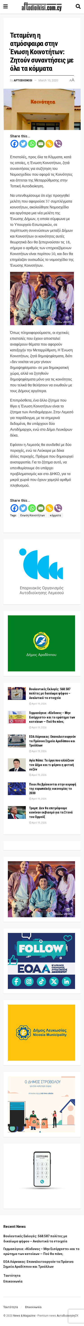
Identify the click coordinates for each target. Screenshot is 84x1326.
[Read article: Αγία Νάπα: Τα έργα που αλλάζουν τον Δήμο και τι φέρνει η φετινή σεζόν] (17, 764)
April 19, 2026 (37, 704)
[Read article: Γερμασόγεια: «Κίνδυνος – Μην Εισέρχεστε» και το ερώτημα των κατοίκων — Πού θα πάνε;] (17, 717)
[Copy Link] (49, 144)
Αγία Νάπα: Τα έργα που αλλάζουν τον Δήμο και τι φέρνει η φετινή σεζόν (51, 765)
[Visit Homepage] (42, 6)
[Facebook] (14, 144)
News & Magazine (24, 1315)
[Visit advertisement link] (42, 298)
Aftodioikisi (23, 80)
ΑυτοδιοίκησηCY (67, 1315)
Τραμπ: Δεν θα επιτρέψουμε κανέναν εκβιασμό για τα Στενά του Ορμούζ (51, 812)
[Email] (41, 144)
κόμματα (55, 515)
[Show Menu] (5, 6)
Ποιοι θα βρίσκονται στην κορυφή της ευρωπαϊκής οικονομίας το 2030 (52, 789)
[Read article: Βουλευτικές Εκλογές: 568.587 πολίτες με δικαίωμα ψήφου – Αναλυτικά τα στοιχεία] (17, 693)
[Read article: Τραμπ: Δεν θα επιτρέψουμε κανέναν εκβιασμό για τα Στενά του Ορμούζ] (17, 812)
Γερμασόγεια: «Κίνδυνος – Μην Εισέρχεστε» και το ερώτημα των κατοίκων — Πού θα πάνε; (52, 717)
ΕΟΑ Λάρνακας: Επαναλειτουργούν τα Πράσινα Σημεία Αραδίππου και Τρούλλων (52, 741)
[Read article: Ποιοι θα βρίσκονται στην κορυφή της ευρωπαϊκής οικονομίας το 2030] (17, 788)
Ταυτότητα (11, 1275)
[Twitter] (23, 144)
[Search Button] (78, 6)
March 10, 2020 (48, 80)
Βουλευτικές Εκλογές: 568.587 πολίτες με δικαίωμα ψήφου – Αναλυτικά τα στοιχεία (49, 693)
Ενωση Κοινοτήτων (32, 515)
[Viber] (58, 144)
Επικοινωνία (12, 1281)
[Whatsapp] (32, 144)
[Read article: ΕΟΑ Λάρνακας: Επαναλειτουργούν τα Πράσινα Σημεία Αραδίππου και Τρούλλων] (17, 741)
